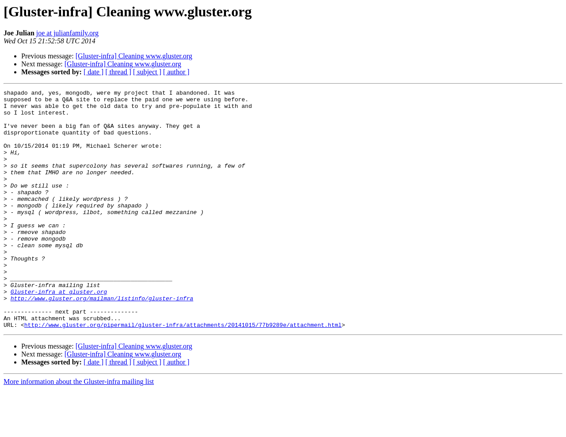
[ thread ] (118, 72)
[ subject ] (147, 72)
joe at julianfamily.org (67, 33)
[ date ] (93, 72)
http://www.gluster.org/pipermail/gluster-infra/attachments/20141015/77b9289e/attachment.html (183, 372)
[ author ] (176, 72)
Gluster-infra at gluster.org (59, 333)
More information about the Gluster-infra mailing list (79, 429)
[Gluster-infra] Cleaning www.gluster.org (134, 56)
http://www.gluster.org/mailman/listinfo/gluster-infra (102, 341)
